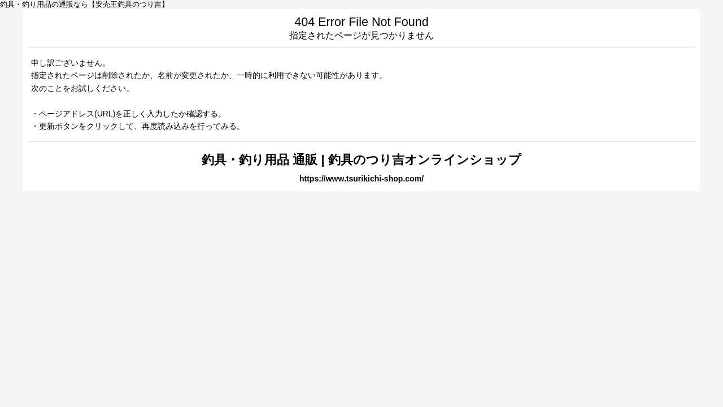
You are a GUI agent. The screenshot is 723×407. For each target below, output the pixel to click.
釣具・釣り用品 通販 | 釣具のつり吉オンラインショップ (361, 160)
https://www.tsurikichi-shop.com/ (361, 178)
